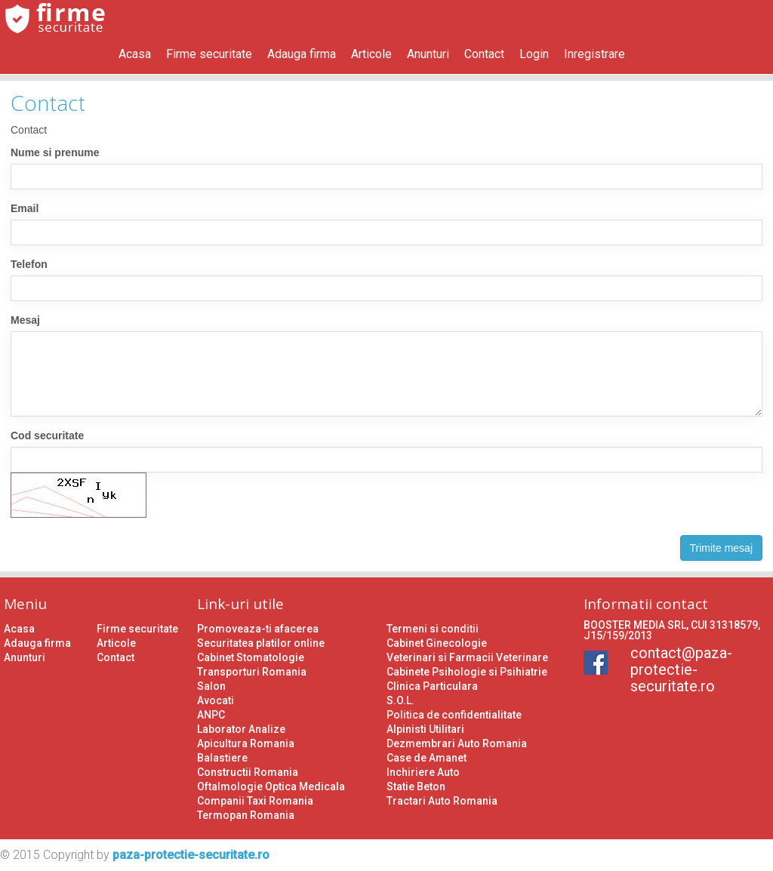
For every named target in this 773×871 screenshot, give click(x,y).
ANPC (211, 714)
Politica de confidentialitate (454, 714)
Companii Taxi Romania (255, 801)
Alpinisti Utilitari (425, 729)
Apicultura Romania (245, 743)
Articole (371, 54)
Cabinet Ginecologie (436, 643)
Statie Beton (415, 786)
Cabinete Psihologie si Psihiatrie (466, 671)
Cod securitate (47, 435)
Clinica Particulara (432, 686)
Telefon (29, 264)
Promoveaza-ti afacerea (258, 628)
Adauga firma (301, 54)
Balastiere (222, 758)
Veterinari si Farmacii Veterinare (467, 657)
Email (24, 208)
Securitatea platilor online (261, 643)
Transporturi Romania (251, 671)
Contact (484, 54)
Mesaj (25, 320)
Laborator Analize (241, 729)
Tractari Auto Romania (441, 801)
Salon (211, 686)
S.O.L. (400, 700)
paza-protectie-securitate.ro (190, 855)
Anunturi (428, 54)
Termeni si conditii (432, 628)
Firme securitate (209, 54)
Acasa (135, 54)
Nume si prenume (55, 152)
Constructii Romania (247, 772)
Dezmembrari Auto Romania (456, 743)
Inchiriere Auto (423, 772)
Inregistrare (594, 54)
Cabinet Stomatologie (250, 657)
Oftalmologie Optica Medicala (271, 786)
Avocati (215, 700)
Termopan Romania (245, 815)
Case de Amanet (426, 758)
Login (534, 54)
